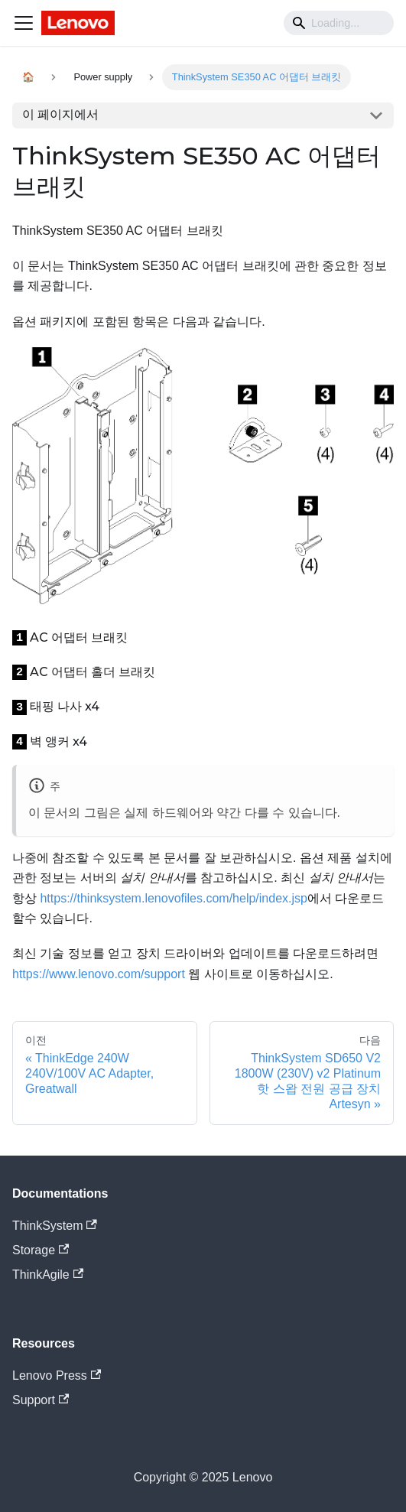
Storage (40, 1250)
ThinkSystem (54, 1225)
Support (40, 1399)
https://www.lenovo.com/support (98, 973)
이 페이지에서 (60, 114)
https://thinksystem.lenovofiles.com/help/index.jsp (173, 898)
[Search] (339, 23)
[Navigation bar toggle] (23, 22)
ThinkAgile (47, 1274)
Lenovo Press (56, 1375)
